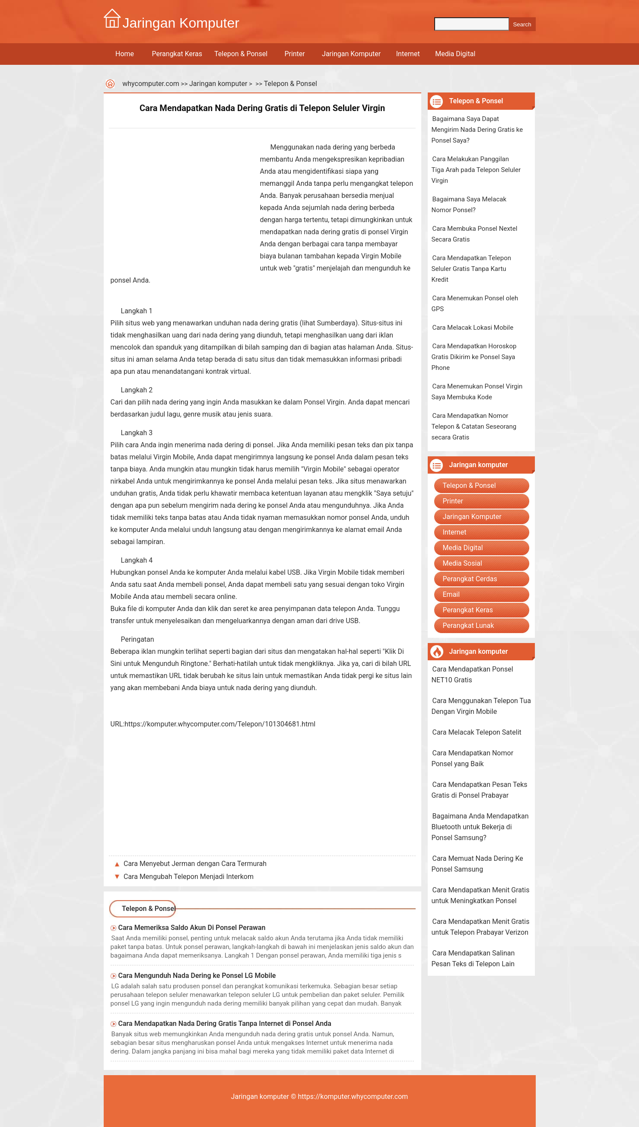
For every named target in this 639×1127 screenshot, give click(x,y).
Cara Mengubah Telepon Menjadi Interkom (189, 876)
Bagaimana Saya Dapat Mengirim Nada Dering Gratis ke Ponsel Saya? (477, 129)
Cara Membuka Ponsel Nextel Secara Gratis (475, 234)
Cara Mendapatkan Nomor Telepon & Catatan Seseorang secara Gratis (474, 426)
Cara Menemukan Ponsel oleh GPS (475, 303)
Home (124, 54)
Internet (408, 54)
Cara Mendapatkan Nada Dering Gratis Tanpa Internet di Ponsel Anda (224, 1023)
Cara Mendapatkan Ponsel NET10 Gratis (472, 674)
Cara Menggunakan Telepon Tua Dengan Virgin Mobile (481, 706)
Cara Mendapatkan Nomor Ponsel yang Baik (473, 758)
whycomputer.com (150, 84)
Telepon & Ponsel (240, 54)
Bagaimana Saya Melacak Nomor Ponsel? (469, 204)
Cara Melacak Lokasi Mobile (473, 327)
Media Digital (455, 54)
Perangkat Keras (177, 54)
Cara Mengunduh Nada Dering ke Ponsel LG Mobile (197, 975)
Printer (294, 54)
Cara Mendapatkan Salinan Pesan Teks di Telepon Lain (473, 958)
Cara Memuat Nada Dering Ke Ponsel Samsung (477, 863)
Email (451, 594)
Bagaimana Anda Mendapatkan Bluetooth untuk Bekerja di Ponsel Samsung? (480, 827)
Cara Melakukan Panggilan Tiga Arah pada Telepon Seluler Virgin (476, 170)
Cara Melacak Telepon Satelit (476, 732)
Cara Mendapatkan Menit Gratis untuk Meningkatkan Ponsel (481, 895)
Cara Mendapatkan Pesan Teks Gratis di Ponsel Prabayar (480, 789)
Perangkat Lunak (468, 625)
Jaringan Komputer (351, 54)
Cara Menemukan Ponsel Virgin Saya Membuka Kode (477, 391)
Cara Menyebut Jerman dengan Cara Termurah (195, 864)
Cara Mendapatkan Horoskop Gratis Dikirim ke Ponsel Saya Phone (474, 357)
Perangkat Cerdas (470, 579)
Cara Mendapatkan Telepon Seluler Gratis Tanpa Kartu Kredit (472, 268)
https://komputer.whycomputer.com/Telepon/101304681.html (219, 724)
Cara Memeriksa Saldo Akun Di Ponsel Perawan (192, 927)
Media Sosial (462, 563)
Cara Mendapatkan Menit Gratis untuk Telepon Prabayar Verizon (481, 926)
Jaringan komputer (218, 84)
